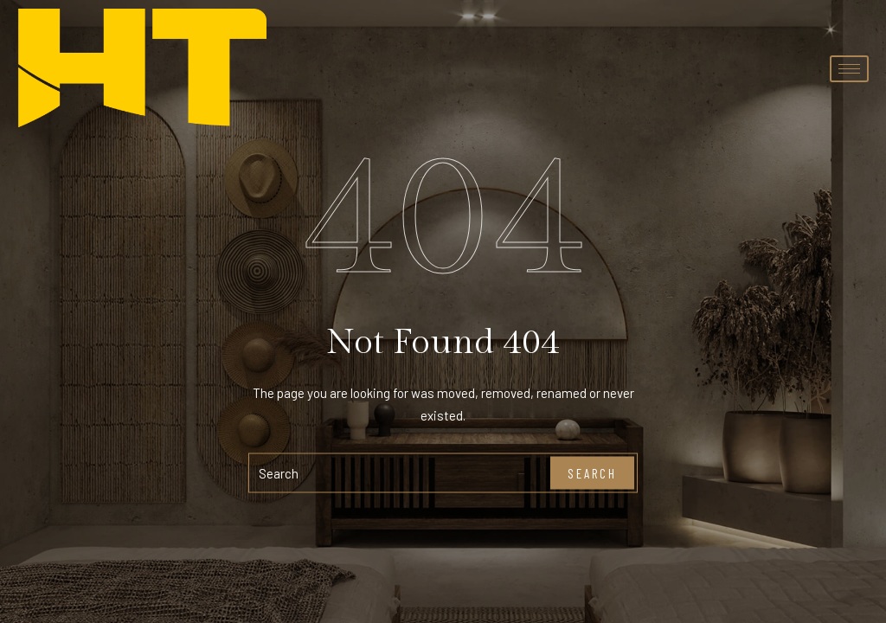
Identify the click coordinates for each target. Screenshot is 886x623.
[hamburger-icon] (849, 68)
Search (592, 472)
